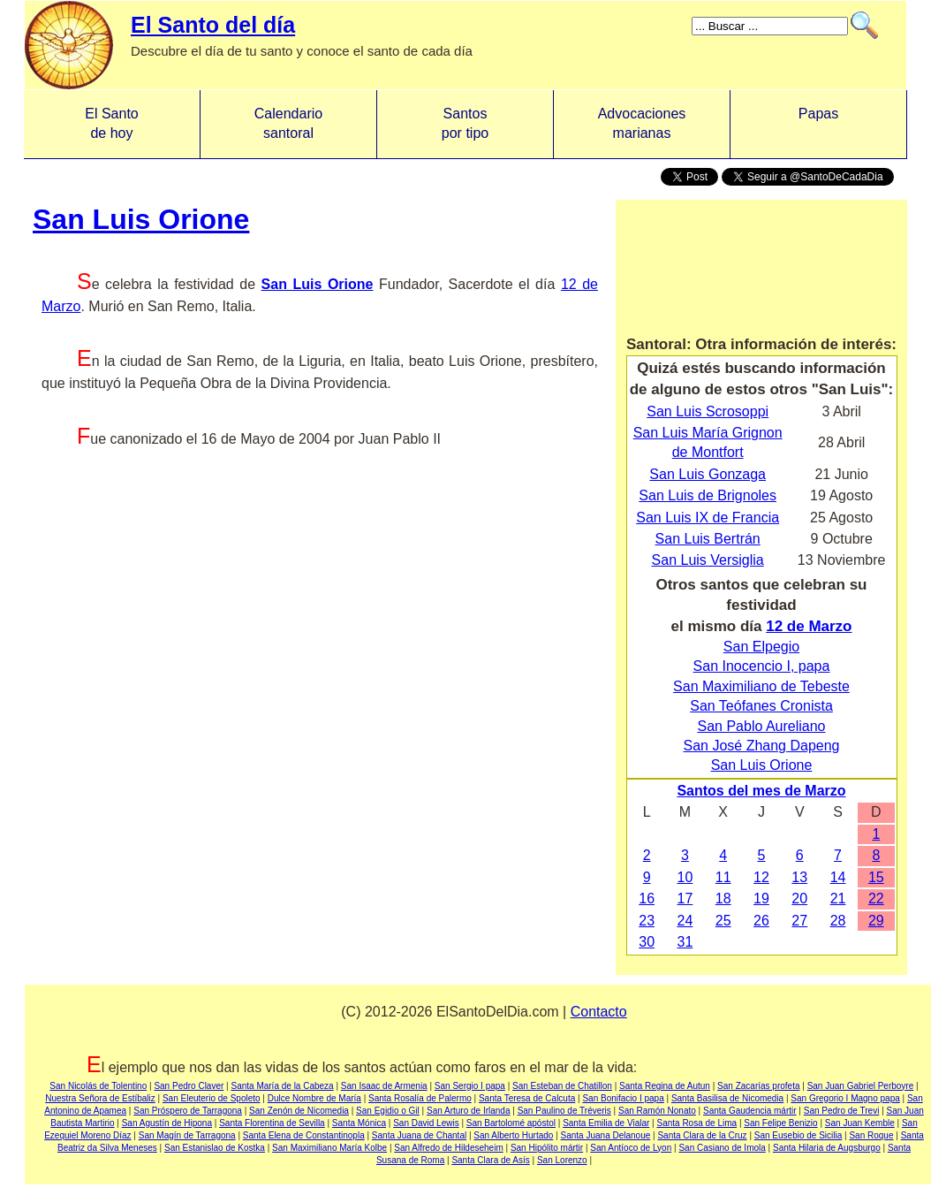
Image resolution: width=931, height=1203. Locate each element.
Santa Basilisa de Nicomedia (727, 1098)
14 (838, 877)
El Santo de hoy (111, 123)
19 (761, 898)
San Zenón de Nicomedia (299, 1110)
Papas (818, 123)
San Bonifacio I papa (622, 1098)
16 (647, 898)
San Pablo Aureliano (762, 726)
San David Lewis (425, 1123)
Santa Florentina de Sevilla (272, 1123)
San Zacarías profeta (758, 1086)
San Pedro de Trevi (842, 1110)
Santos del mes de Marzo (761, 790)
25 (723, 920)
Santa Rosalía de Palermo (420, 1098)
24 (685, 920)
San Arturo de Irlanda (469, 1110)
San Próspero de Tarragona (187, 1110)
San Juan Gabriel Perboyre (860, 1086)
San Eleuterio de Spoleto (212, 1098)
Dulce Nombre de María (314, 1098)
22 (876, 898)
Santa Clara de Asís (490, 1160)
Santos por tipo (465, 123)
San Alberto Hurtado (513, 1135)
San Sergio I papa (470, 1086)
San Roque (871, 1135)
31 (685, 941)
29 (876, 920)
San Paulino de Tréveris (564, 1110)
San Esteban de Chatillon (562, 1086)
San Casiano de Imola (721, 1148)
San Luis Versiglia (708, 559)
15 (876, 877)
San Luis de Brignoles (707, 495)
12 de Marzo (809, 626)
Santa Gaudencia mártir (750, 1110)
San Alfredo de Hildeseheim (448, 1148)
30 (647, 941)
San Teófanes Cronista (761, 705)
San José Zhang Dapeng (761, 745)
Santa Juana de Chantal (419, 1135)
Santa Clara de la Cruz (701, 1135)
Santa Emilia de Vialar (606, 1123)
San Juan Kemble (860, 1123)
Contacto (599, 1011)
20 (799, 898)
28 (838, 920)
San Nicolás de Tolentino (98, 1086)
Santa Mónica (359, 1123)
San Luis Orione (141, 219)
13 (799, 877)
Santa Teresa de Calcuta (527, 1098)
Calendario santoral (288, 123)
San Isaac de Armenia (384, 1086)
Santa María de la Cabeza (282, 1086)
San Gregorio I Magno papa (845, 1098)
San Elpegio (761, 646)
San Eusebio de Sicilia (798, 1135)
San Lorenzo (562, 1160)
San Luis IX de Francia (707, 517)
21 (838, 898)
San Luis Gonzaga (707, 474)
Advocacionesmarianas (642, 123)
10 (685, 877)
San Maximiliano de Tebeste (761, 686)
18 (723, 898)
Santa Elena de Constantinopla (304, 1135)
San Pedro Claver (188, 1086)
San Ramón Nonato (657, 1110)
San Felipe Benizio (780, 1123)
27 (799, 920)
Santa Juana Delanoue (606, 1135)
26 (761, 920)
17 (685, 898)
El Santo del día (213, 24)
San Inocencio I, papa (761, 666)
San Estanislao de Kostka (214, 1148)
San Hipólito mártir (547, 1148)
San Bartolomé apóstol (511, 1123)
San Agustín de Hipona (167, 1123)
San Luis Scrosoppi (707, 411)
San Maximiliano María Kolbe (329, 1148)
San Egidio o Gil (388, 1110)
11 (723, 877)
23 (647, 920)
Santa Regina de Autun (664, 1086)
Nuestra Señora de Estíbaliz (100, 1098)
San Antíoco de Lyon (630, 1148)
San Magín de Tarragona (187, 1135)
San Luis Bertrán (708, 538)
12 (761, 877)
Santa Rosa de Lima (696, 1123)
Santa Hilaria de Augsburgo (827, 1148)
